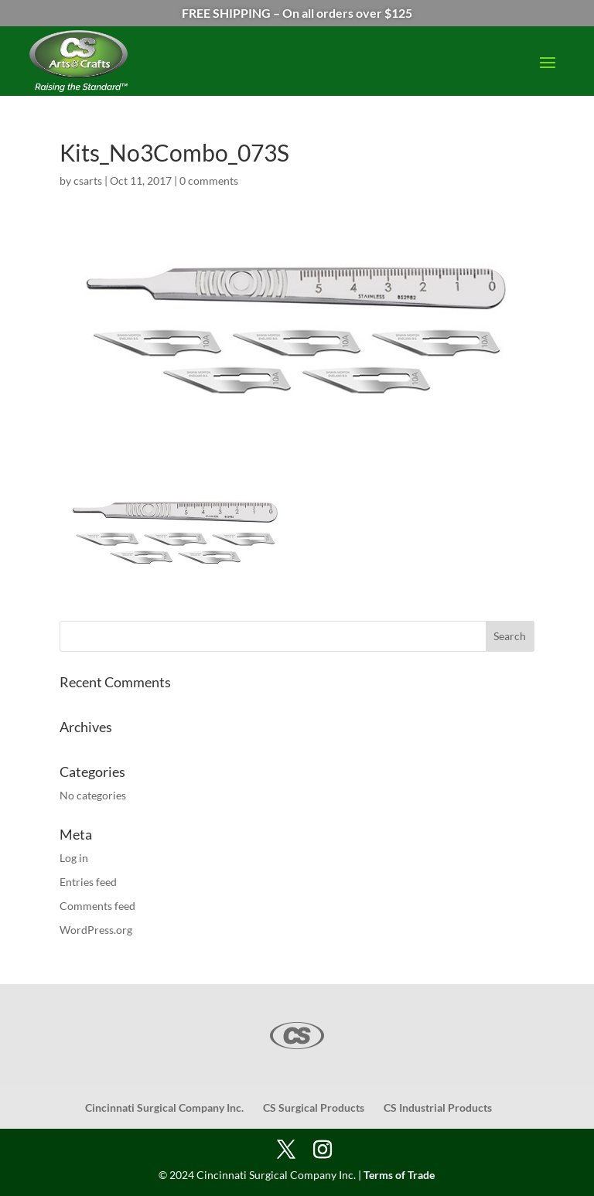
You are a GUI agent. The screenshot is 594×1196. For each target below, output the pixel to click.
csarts (87, 180)
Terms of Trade (399, 1174)
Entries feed (88, 881)
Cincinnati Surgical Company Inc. (164, 1107)
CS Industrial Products (438, 1107)
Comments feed (97, 905)
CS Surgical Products (313, 1107)
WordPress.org (96, 929)
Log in (74, 857)
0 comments (208, 180)
